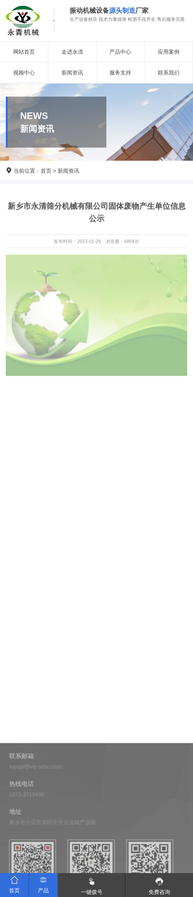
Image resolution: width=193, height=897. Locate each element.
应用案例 (168, 52)
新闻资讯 (72, 73)
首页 (46, 171)
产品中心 (120, 52)
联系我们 (168, 73)
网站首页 (24, 52)
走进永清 (72, 52)
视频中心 (24, 73)
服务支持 (120, 73)
